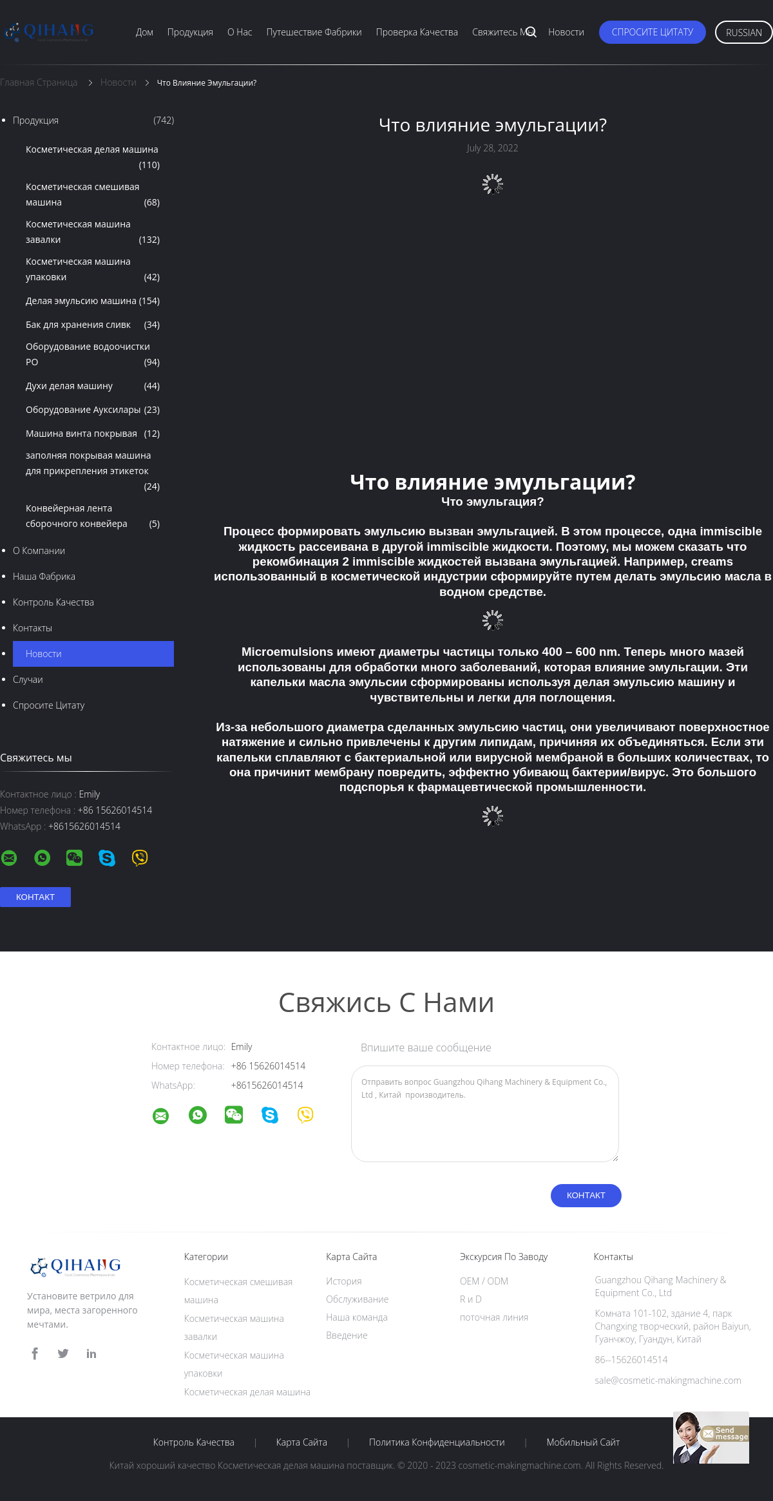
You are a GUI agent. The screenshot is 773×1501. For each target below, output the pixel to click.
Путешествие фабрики (314, 32)
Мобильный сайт (583, 1442)
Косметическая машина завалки (93, 232)
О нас (239, 32)
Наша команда (357, 1317)
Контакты (32, 628)
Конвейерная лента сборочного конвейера (93, 516)
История (343, 1281)
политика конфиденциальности (437, 1442)
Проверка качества (417, 32)
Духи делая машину (93, 386)
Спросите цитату (653, 32)
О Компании (39, 550)
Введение (346, 1335)
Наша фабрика (44, 576)
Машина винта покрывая (93, 433)
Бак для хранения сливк (93, 324)
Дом (144, 32)
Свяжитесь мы (503, 32)
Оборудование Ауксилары (93, 409)
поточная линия (494, 1317)
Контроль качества (53, 602)
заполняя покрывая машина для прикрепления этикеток (93, 471)
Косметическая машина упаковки (93, 270)
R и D (471, 1299)
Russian (744, 32)
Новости (566, 32)
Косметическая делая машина (93, 158)
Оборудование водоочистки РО (93, 355)
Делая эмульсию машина (93, 301)
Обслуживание (357, 1299)
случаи (28, 679)
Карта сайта (301, 1442)
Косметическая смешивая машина (93, 195)
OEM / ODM (484, 1281)
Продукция (190, 32)
